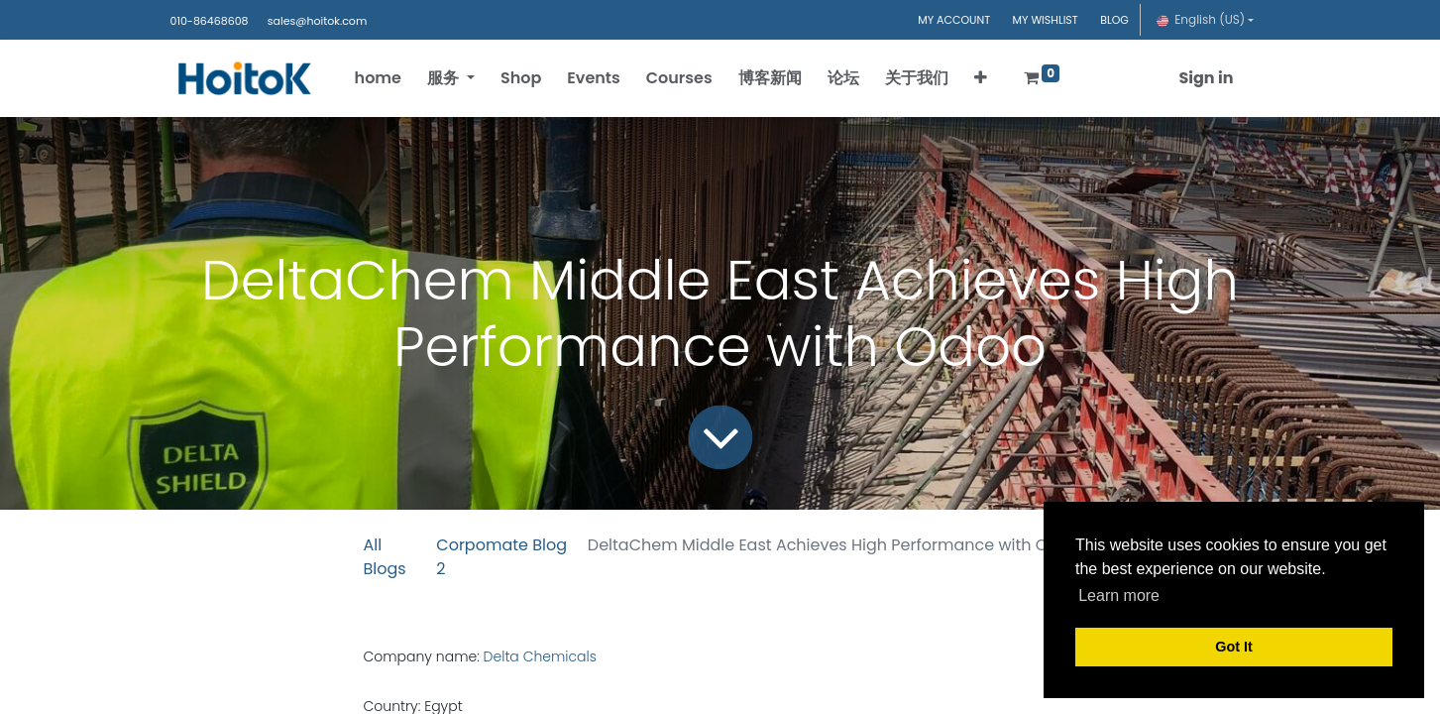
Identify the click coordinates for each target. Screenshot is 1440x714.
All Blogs (385, 557)
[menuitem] (378, 78)
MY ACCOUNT (954, 20)
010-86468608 (209, 21)
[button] (980, 78)
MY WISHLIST (1045, 20)
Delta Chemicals (542, 656)
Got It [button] (1234, 646)
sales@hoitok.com (317, 21)
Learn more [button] (1119, 595)
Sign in (1205, 77)
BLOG (1114, 20)
